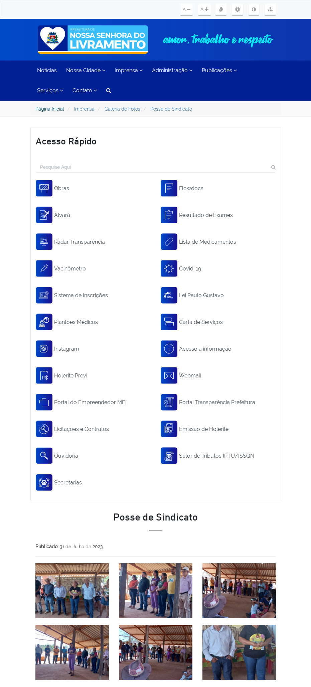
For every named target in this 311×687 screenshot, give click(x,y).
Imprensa (84, 109)
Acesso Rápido (66, 140)
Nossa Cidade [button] (85, 70)
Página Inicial (49, 109)
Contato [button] (84, 90)
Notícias (47, 70)
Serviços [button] (50, 90)
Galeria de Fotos (122, 109)
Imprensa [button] (129, 70)
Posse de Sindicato (171, 109)
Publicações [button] (219, 70)
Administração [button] (172, 70)
